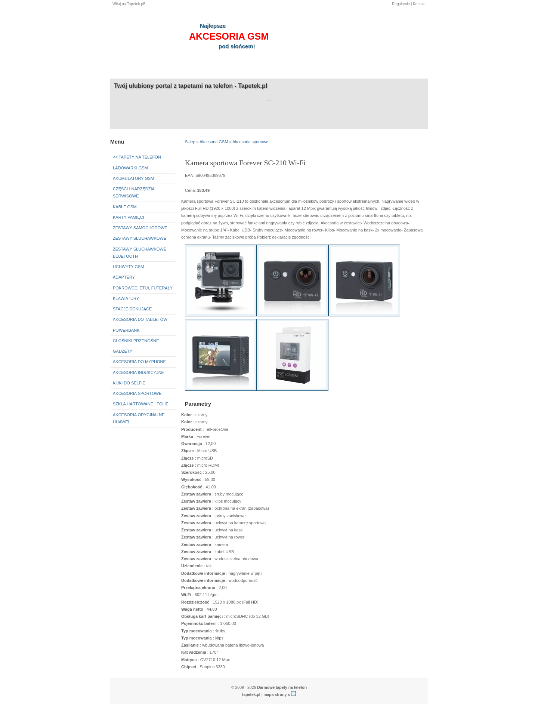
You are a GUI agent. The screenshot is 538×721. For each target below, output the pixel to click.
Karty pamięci (128, 217)
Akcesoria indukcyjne (138, 372)
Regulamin (401, 4)
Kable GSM (125, 207)
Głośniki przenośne (136, 340)
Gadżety (122, 351)
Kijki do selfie (129, 383)
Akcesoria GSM (214, 141)
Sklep (190, 141)
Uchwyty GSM (128, 266)
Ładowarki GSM (130, 168)
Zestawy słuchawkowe (139, 238)
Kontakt (419, 4)
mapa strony (275, 695)
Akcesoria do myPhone (139, 361)
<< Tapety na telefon (137, 157)
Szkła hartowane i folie (140, 404)
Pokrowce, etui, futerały (143, 288)
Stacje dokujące (132, 309)
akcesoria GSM (229, 36)
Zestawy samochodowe (140, 227)
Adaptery (124, 277)
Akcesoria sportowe (137, 393)
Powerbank (126, 330)
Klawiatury (126, 298)
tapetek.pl (251, 695)
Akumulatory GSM (133, 178)
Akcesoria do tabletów (140, 319)
